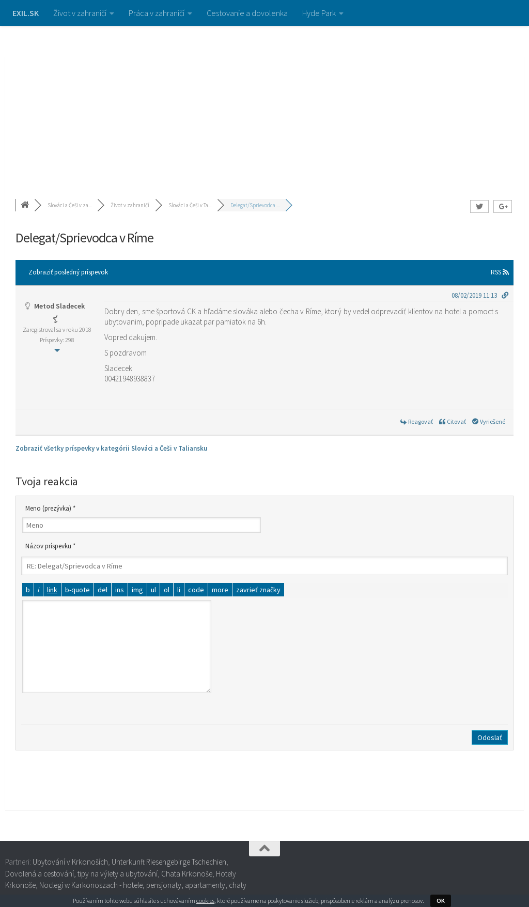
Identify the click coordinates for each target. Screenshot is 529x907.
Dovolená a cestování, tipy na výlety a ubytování (81, 874)
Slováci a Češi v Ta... (189, 205)
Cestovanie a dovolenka (247, 13)
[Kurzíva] (38, 589)
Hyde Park (319, 13)
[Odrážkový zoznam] (153, 589)
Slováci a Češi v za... (69, 205)
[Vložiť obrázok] (137, 589)
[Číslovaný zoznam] (166, 589)
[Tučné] (28, 589)
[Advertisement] (264, 103)
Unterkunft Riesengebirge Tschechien (169, 862)
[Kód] (196, 589)
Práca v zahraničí (156, 13)
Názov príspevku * (50, 546)
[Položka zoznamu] (179, 589)
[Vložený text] (120, 589)
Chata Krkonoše (186, 874)
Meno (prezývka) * (50, 508)
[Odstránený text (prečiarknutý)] (102, 589)
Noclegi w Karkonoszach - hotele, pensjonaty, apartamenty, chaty (142, 885)
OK (441, 900)
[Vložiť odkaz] (52, 589)
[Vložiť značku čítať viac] (220, 589)
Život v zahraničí (79, 13)
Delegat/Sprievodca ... (254, 205)
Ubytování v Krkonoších (70, 862)
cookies (205, 900)
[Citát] (77, 589)
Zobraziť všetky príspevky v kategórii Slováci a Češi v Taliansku (111, 448)
